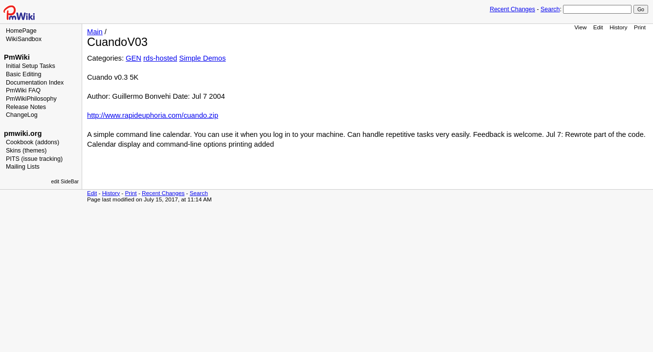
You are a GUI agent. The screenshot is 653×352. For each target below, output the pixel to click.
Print (640, 27)
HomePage (21, 30)
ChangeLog (22, 114)
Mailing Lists (23, 166)
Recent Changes (512, 9)
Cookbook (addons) (32, 142)
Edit (598, 27)
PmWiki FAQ (23, 90)
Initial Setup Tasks (30, 66)
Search (550, 9)
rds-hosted (160, 58)
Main (95, 32)
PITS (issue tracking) (34, 158)
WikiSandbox (24, 39)
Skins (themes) (26, 150)
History (618, 27)
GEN (133, 58)
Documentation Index (35, 82)
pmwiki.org (23, 133)
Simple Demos (202, 58)
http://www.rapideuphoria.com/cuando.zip (152, 115)
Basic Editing (23, 74)
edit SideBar (65, 181)
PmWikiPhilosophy (31, 98)
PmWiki (17, 57)
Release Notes (26, 107)
